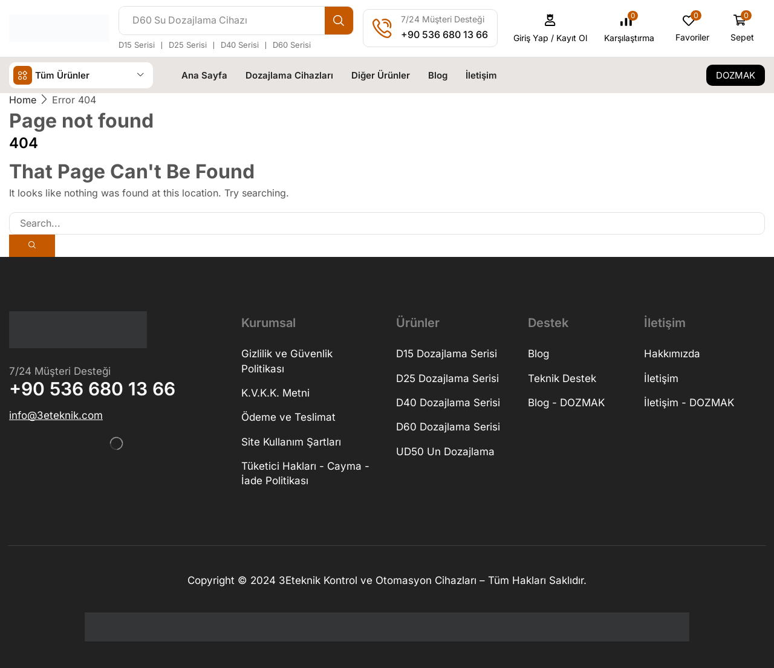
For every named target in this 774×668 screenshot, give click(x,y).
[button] (550, 28)
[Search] (339, 20)
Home (22, 99)
